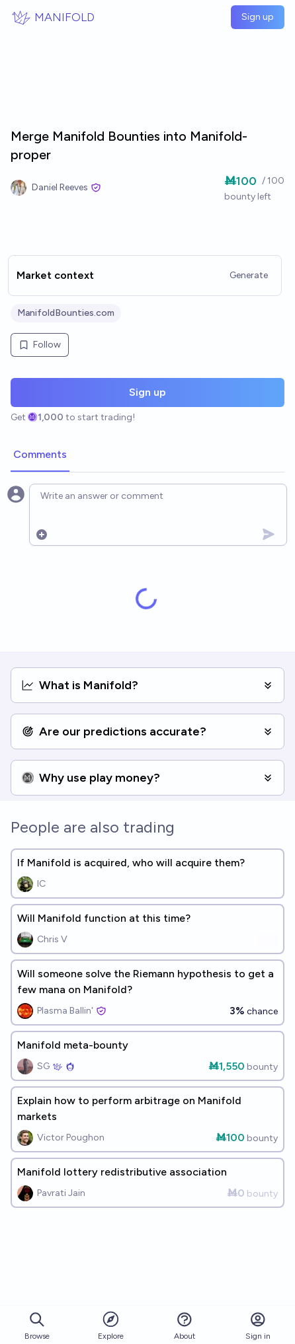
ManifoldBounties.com (65, 312)
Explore (111, 1325)
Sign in (258, 1326)
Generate (249, 275)
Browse (37, 1326)
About (184, 1326)
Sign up (257, 16)
